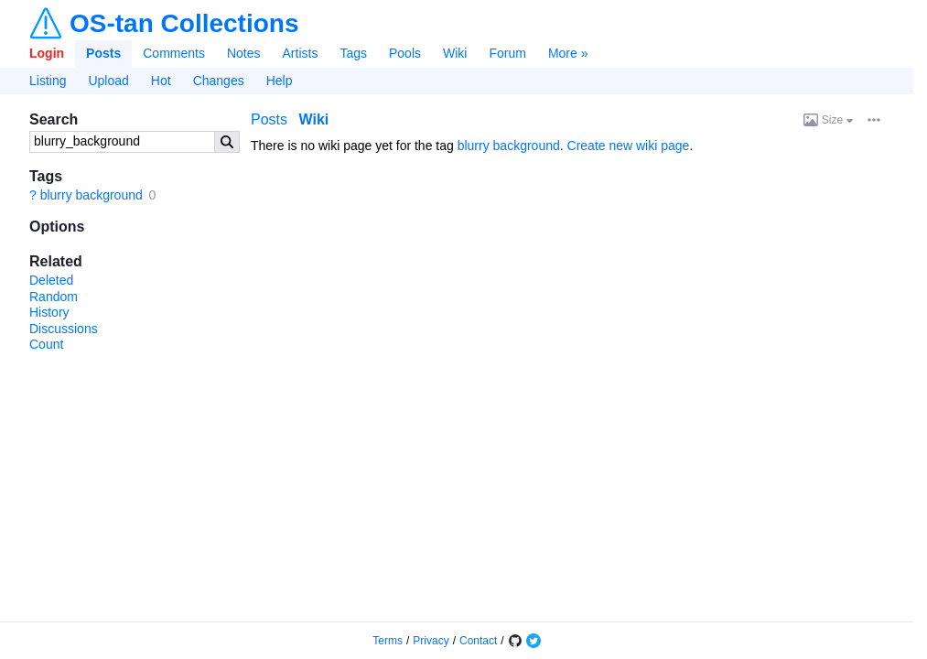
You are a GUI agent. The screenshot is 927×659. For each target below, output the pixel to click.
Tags (353, 53)
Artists (300, 53)
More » (568, 53)
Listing (47, 80)
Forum (507, 53)
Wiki (455, 53)
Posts (103, 53)
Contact (478, 640)
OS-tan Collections (184, 24)
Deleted (51, 280)
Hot (161, 80)
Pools (405, 53)
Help (279, 80)
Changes (218, 80)
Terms (387, 640)
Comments (174, 53)
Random (53, 296)
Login (46, 53)
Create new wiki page (628, 145)
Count (46, 344)
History (49, 312)
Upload (108, 80)
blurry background (91, 195)
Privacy (430, 640)
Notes (244, 53)
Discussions (63, 328)
